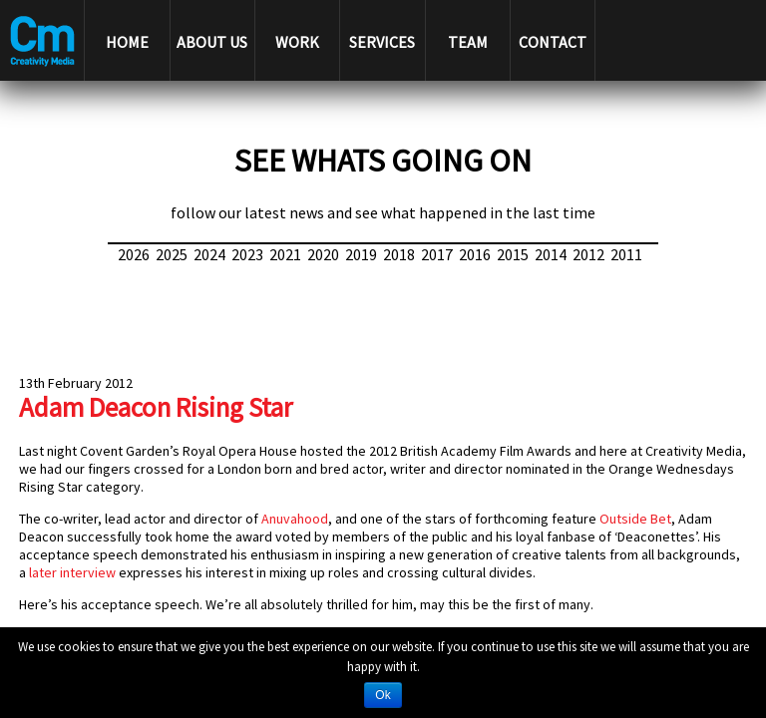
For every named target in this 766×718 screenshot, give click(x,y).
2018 (399, 254)
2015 (513, 254)
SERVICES (382, 42)
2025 (172, 254)
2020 (323, 254)
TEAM (468, 42)
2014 (551, 254)
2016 (475, 254)
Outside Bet (635, 519)
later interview (72, 572)
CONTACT (552, 42)
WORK (297, 42)
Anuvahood (294, 519)
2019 (361, 254)
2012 (588, 254)
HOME (127, 42)
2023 (247, 254)
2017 (437, 254)
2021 (285, 254)
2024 (209, 254)
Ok (382, 695)
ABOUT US (212, 42)
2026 (134, 254)
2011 (626, 254)
